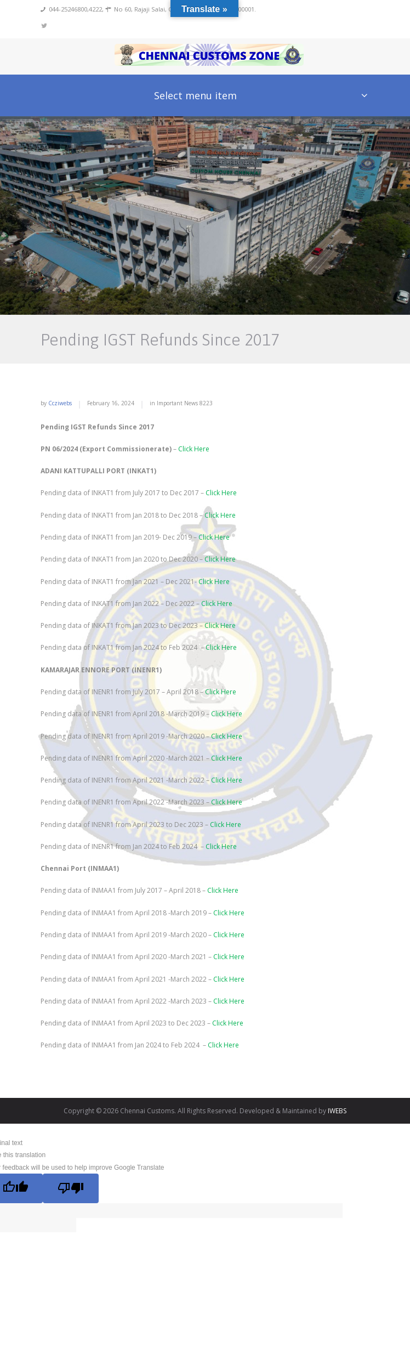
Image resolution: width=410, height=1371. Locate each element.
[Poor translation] (70, 1188)
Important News (177, 403)
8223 (206, 403)
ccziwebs (60, 403)
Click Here (193, 449)
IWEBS (337, 1110)
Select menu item (195, 95)
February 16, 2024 (110, 403)
